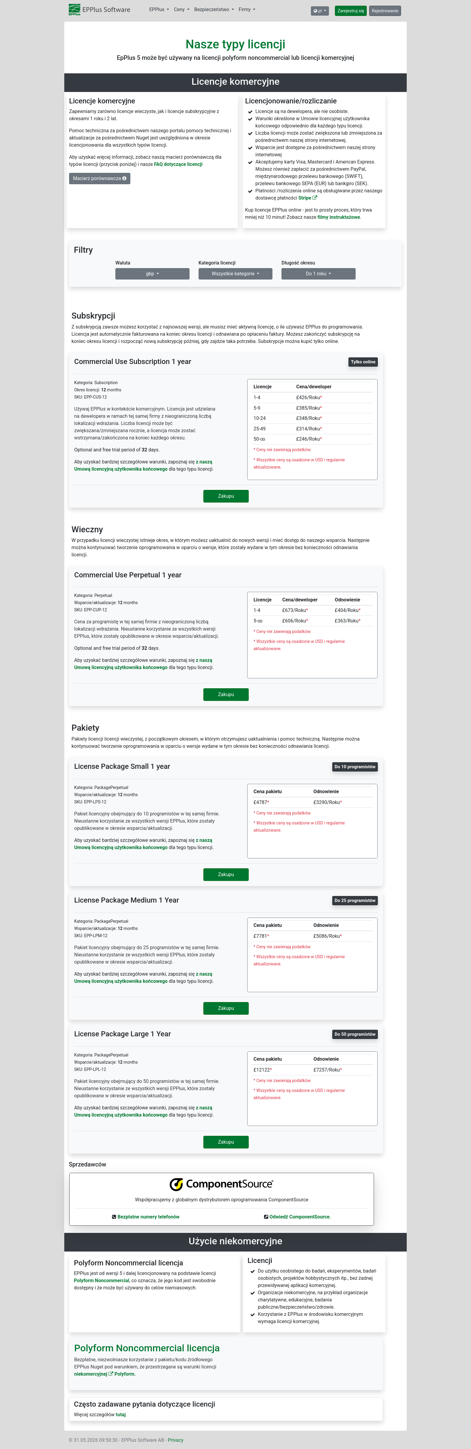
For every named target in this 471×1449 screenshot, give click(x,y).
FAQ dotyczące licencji (178, 164)
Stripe (307, 198)
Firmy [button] (245, 9)
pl (318, 10)
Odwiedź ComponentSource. (300, 1217)
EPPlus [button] (157, 9)
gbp (150, 274)
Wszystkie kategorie (234, 274)
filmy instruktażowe (339, 217)
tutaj (121, 1414)
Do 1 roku (317, 274)
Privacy (176, 1440)
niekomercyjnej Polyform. (105, 1374)
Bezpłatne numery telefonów (148, 1217)
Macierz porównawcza (99, 178)
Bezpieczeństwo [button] (212, 9)
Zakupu (226, 496)
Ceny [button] (180, 9)
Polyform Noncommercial (101, 1280)
